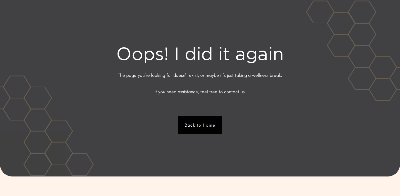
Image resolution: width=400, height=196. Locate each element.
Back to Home (200, 125)
